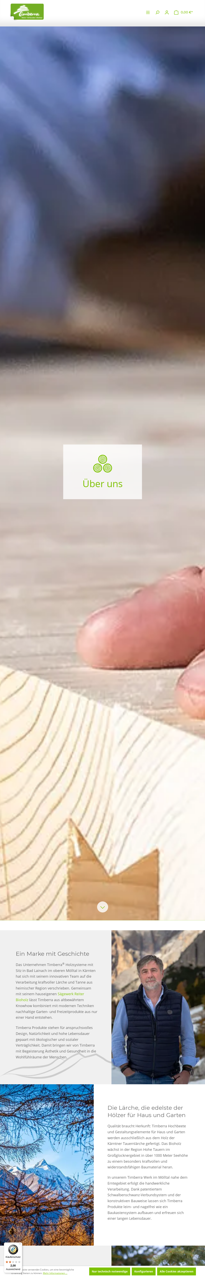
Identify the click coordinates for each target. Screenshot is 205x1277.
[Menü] (148, 12)
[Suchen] (157, 12)
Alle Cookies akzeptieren (176, 1271)
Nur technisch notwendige (110, 1271)
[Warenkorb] (183, 12)
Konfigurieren (143, 1271)
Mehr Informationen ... (55, 1273)
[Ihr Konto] (167, 12)
